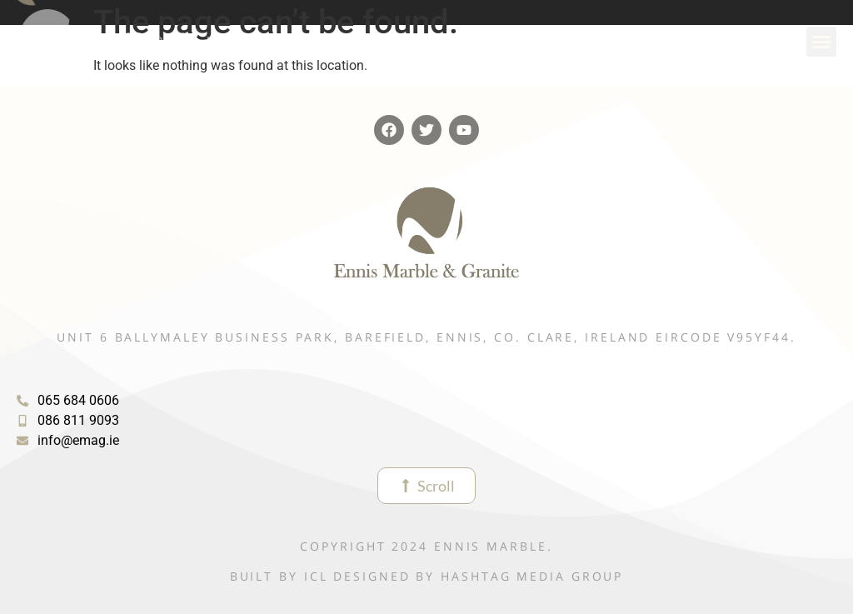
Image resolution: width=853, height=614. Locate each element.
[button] (821, 42)
